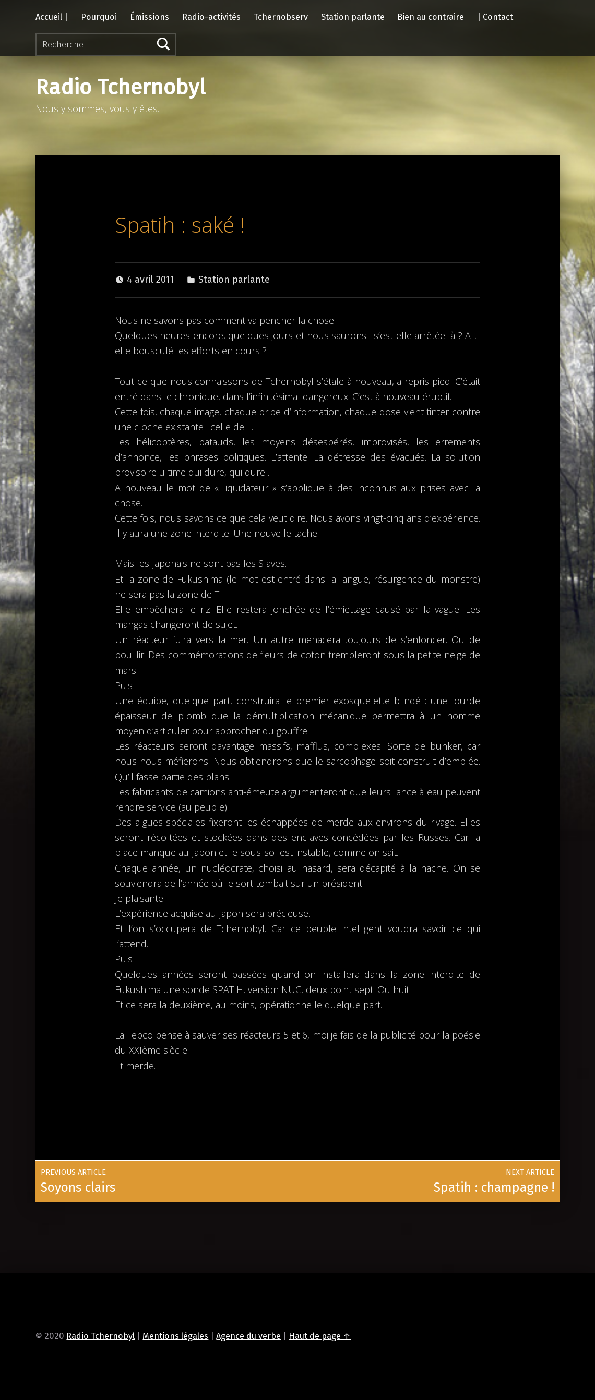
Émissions (149, 17)
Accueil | (51, 17)
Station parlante (353, 17)
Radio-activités (211, 17)
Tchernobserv (281, 17)
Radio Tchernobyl (120, 87)
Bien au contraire (430, 17)
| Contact (495, 17)
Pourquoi (99, 17)
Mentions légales (175, 1336)
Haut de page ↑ (320, 1336)
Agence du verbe (248, 1336)
